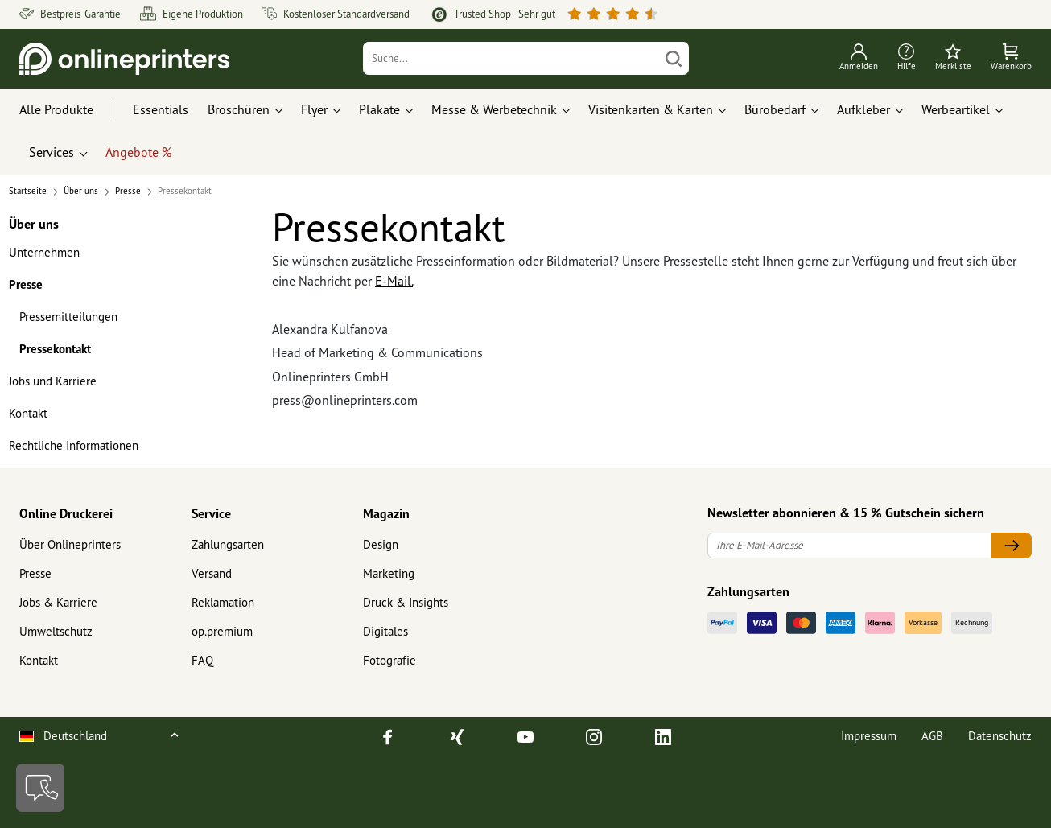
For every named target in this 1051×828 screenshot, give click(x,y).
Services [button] (51, 152)
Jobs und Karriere (53, 381)
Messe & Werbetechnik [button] (494, 109)
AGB (932, 736)
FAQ (202, 660)
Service (211, 513)
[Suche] (510, 58)
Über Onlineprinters (70, 544)
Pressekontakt (55, 348)
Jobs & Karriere (58, 602)
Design (380, 544)
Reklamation (223, 602)
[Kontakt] (40, 788)
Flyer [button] (314, 109)
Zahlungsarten (228, 544)
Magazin (386, 513)
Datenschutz (1000, 736)
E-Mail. (394, 281)
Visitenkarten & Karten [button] (650, 109)
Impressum (868, 736)
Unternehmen (44, 252)
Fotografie (389, 660)
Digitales (385, 631)
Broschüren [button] (239, 109)
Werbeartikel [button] (955, 109)
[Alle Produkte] (71, 110)
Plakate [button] (379, 109)
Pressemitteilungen (68, 316)
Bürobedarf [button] (775, 109)
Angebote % (138, 152)
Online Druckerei (66, 513)
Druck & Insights (405, 602)
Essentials (160, 109)
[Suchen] (673, 58)
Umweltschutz (56, 631)
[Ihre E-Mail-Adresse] (849, 546)
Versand (212, 573)
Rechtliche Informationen (73, 445)
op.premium (222, 631)
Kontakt (28, 413)
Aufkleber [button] (863, 109)
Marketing (388, 573)
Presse (26, 284)
